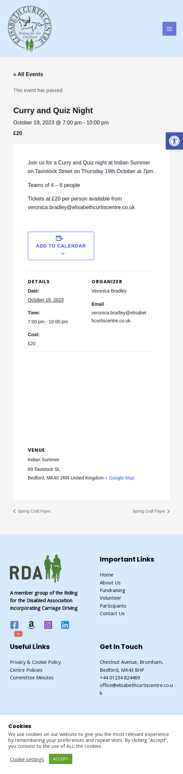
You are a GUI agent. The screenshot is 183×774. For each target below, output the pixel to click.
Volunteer (110, 597)
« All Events (28, 74)
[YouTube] (18, 633)
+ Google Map (119, 477)
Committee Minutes (32, 677)
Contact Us (112, 613)
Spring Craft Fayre (33, 511)
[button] (174, 141)
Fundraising (112, 590)
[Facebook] (14, 624)
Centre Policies (26, 669)
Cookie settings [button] (27, 759)
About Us (110, 582)
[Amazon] (31, 624)
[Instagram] (48, 624)
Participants (113, 605)
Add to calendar (61, 246)
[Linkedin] (65, 624)
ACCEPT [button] (60, 759)
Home (106, 574)
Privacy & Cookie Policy (35, 662)
